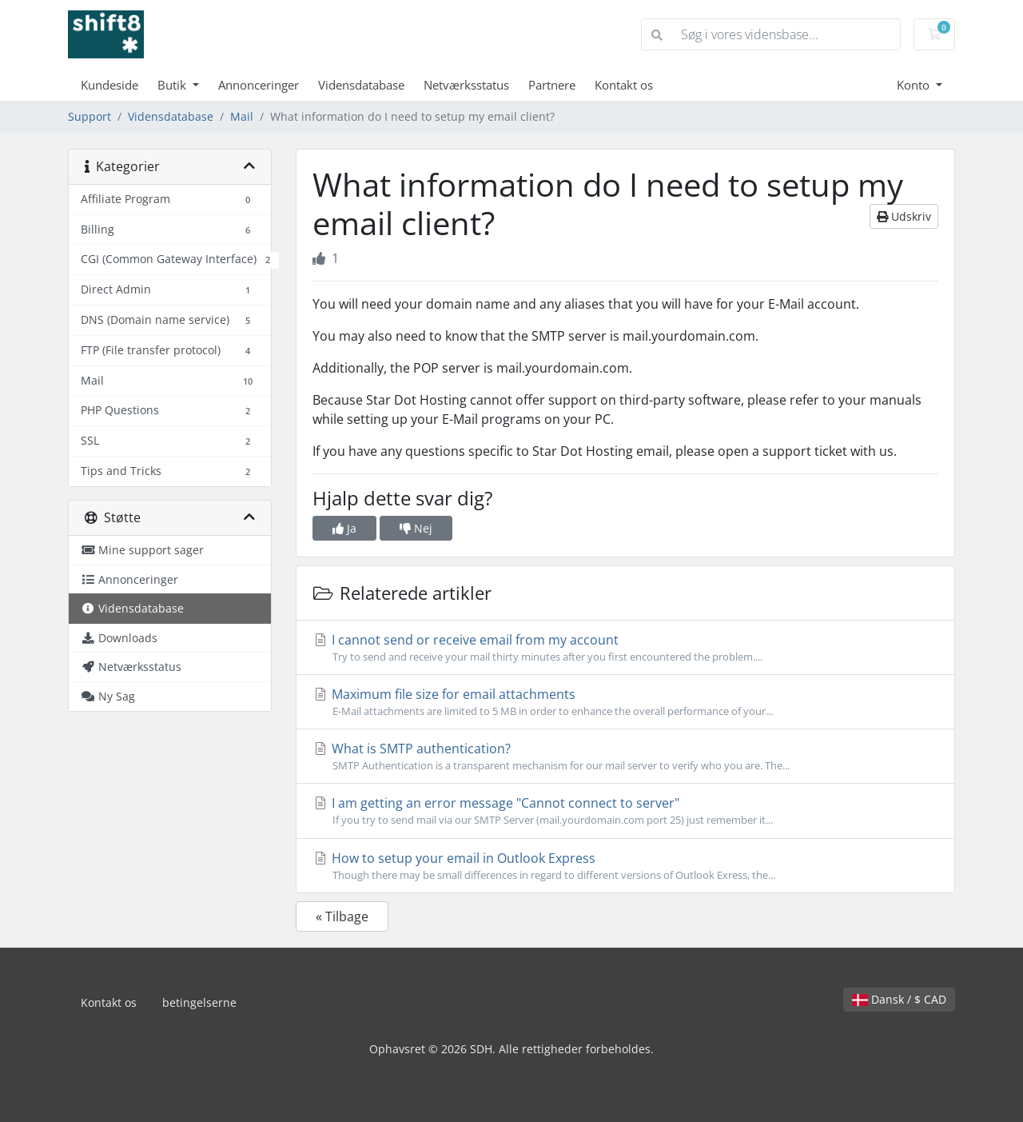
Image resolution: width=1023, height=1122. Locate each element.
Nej (416, 528)
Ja (344, 528)
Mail (241, 116)
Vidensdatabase (361, 85)
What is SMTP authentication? (625, 756)
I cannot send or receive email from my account (625, 648)
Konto (915, 85)
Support (89, 116)
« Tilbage (342, 916)
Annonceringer (258, 85)
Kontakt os (624, 85)
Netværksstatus (466, 85)
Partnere (551, 85)
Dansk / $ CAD (899, 999)
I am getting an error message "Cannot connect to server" (625, 811)
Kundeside (109, 85)
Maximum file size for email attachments (625, 702)
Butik (173, 85)
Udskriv (904, 216)
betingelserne (199, 1002)
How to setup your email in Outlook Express (625, 866)
